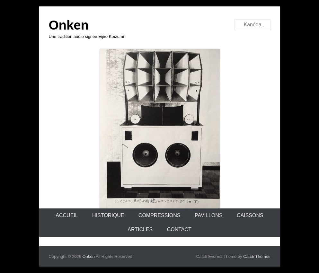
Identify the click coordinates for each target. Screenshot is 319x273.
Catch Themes (256, 256)
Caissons (250, 215)
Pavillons (209, 215)
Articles (140, 229)
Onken (69, 25)
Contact (179, 229)
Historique (108, 215)
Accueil (67, 215)
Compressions (159, 215)
